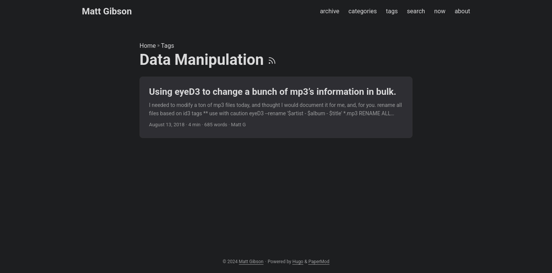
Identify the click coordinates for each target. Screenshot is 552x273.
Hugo (297, 261)
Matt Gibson (107, 11)
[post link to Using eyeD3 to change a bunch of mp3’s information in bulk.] (276, 107)
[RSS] (272, 60)
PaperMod (318, 261)
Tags (167, 45)
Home (148, 45)
